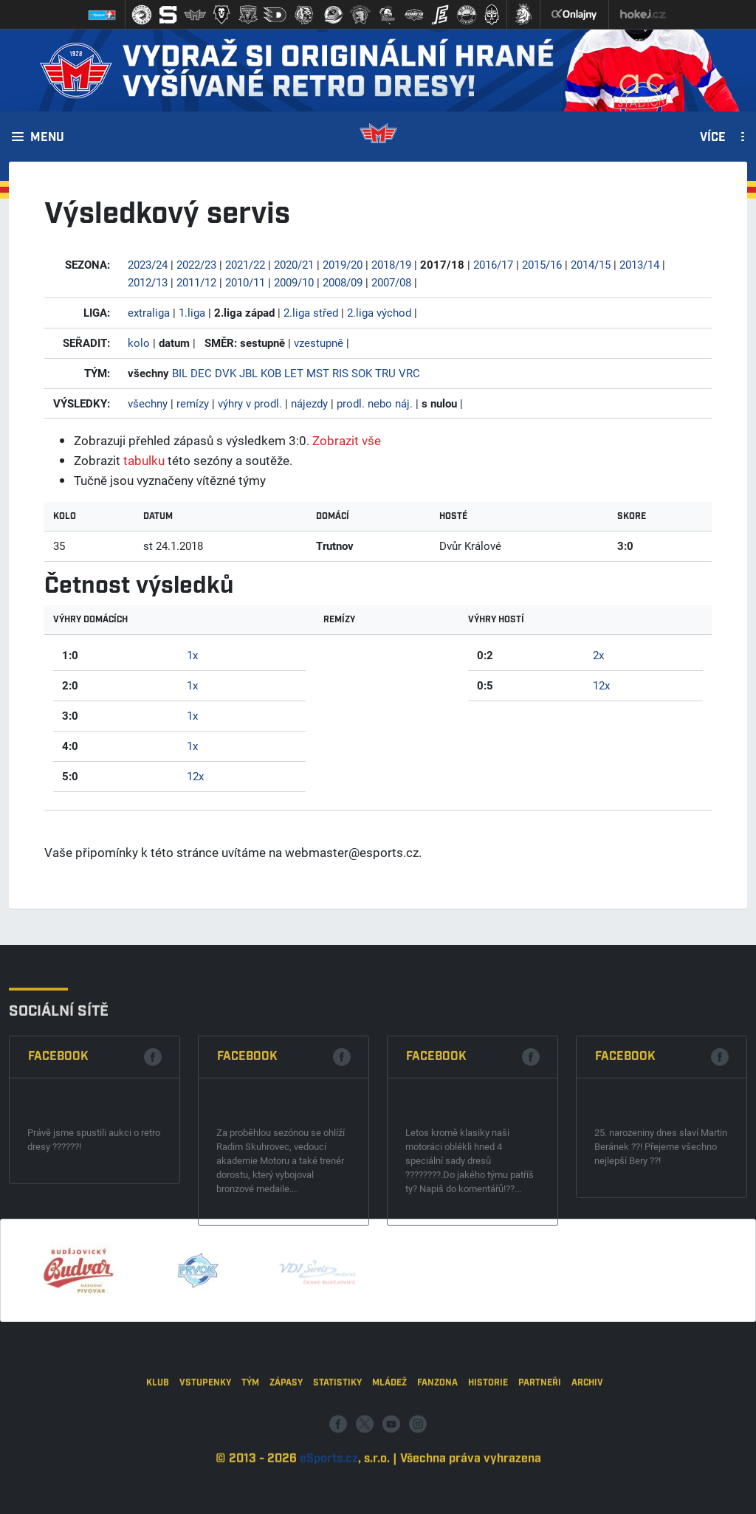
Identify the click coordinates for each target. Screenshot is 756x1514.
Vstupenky (205, 1479)
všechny (148, 403)
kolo (139, 342)
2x (598, 654)
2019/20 (342, 264)
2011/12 (196, 282)
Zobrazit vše (346, 440)
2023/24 (148, 264)
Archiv (587, 1479)
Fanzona (437, 1479)
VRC (409, 372)
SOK (361, 372)
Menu (47, 138)
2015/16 (542, 264)
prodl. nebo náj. (375, 403)
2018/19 (391, 264)
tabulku (144, 460)
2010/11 (245, 282)
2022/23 (196, 264)
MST (317, 372)
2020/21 (294, 264)
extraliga (149, 312)
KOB (271, 372)
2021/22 (245, 264)
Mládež (389, 1479)
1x (192, 654)
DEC (201, 372)
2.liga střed (311, 312)
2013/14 (639, 264)
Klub (157, 1479)
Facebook (58, 1203)
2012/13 (148, 282)
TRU (385, 372)
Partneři (539, 1479)
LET (293, 372)
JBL (248, 372)
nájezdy (309, 403)
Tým (250, 1479)
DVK (225, 372)
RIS (340, 372)
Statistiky (337, 1479)
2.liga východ (379, 312)
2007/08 (391, 282)
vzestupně (318, 342)
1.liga (192, 312)
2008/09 (342, 282)
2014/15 (591, 264)
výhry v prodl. (250, 403)
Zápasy (286, 1479)
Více (713, 138)
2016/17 (493, 264)
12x (195, 775)
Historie (488, 1479)
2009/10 (294, 282)
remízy (192, 403)
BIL (180, 372)
